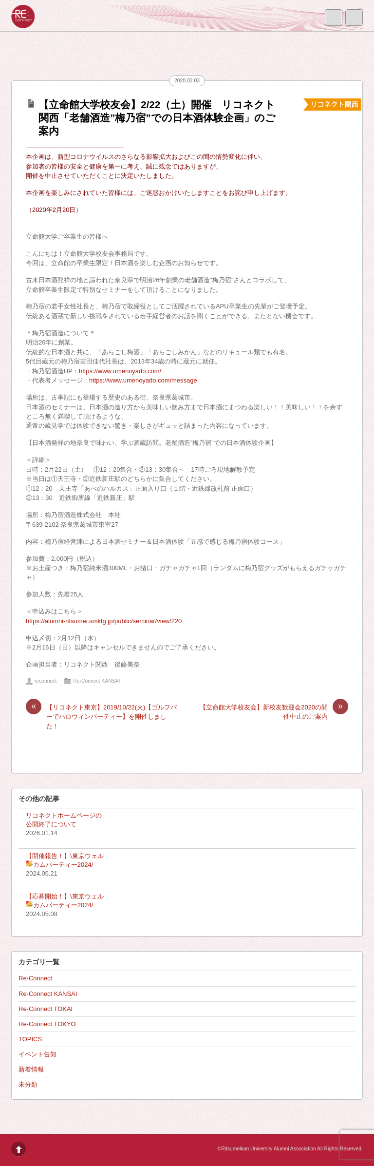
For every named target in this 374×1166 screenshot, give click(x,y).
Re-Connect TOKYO (47, 1024)
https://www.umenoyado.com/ (120, 371)
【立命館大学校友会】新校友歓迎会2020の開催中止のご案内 (274, 711)
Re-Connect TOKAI (46, 1009)
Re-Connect (35, 978)
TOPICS (30, 1039)
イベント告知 (37, 1054)
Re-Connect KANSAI (96, 681)
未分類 (28, 1084)
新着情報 (31, 1069)
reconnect (46, 681)
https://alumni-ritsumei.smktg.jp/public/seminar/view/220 (104, 621)
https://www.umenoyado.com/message (143, 380)
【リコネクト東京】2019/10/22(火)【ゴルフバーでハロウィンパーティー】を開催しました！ (101, 716)
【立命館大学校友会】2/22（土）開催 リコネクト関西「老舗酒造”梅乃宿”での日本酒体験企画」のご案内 (157, 117)
